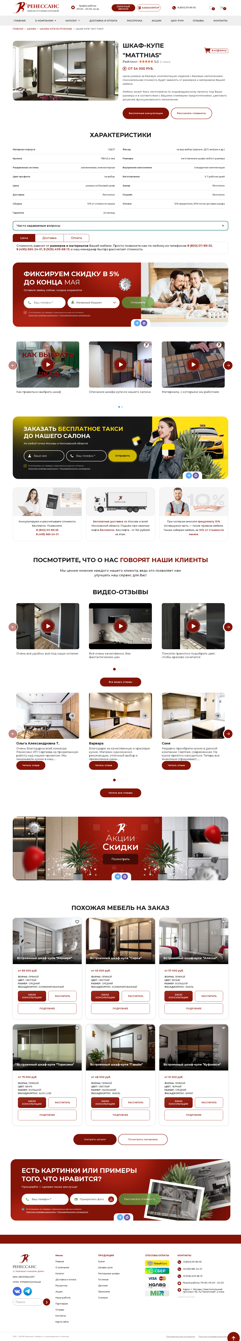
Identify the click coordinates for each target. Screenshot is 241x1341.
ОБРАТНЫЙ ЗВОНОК (123, 7)
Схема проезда (186, 1296)
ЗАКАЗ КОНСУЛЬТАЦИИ (32, 996)
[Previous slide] (12, 365)
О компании (44, 20)
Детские (103, 1285)
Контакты (220, 20)
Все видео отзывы (120, 681)
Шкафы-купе (105, 1267)
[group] (47, 364)
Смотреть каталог (95, 1139)
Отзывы (198, 20)
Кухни (101, 1261)
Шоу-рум (177, 20)
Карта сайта (62, 1321)
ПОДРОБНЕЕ (47, 1008)
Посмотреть (120, 859)
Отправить (138, 302)
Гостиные (103, 1279)
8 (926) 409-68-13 (56, 249)
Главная (20, 20)
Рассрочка (134, 20)
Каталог (71, 20)
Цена (24, 238)
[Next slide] (228, 365)
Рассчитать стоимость (191, 113)
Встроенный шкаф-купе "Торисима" (45, 1064)
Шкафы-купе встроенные (56, 28)
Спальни (103, 1297)
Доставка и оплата (103, 20)
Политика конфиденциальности (213, 1336)
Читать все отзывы (120, 792)
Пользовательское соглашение (180, 1336)
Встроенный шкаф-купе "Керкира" (44, 958)
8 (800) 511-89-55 (199, 245)
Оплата (76, 238)
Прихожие (104, 1291)
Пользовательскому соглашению (75, 315)
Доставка (49, 238)
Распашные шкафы (109, 1273)
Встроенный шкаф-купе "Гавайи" (116, 1064)
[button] (119, 407)
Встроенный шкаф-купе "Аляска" (190, 958)
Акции (156, 20)
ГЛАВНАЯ (18, 28)
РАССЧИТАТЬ (62, 996)
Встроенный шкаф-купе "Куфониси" (192, 1064)
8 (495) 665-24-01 (29, 249)
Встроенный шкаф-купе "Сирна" (116, 958)
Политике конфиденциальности (43, 315)
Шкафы (31, 28)
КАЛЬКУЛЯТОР (148, 7)
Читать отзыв (30, 765)
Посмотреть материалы (143, 1139)
